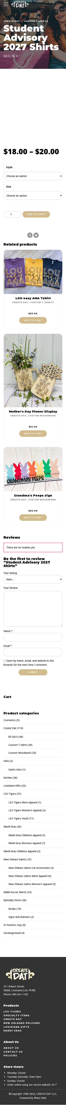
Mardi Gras (10, 841)
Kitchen (8, 792)
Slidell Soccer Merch (15, 907)
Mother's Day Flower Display (33, 426)
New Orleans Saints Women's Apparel (30, 899)
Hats (6, 776)
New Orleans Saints (15, 874)
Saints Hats (15, 784)
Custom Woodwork (42, 430)
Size (8, 201)
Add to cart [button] (33, 335)
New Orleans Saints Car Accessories (29, 883)
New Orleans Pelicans (22, 1038)
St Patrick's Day (13, 940)
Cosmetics (10, 735)
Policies (10, 1070)
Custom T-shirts (36, 21)
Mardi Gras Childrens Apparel (24, 850)
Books (12, 924)
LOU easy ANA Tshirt (33, 313)
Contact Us (13, 1066)
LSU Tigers (10, 809)
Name (8, 646)
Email (8, 661)
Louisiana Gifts (12, 800)
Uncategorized (12, 948)
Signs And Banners (19, 932)
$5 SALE (13, 752)
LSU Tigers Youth (18, 833)
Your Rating (10, 587)
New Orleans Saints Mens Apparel (27, 891)
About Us (11, 1063)
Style (9, 181)
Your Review (11, 602)
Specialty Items (12, 915)
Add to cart (36, 229)
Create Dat (12, 21)
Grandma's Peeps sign (33, 510)
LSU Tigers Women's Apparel (25, 825)
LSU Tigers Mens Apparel (22, 817)
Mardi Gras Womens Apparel (24, 858)
